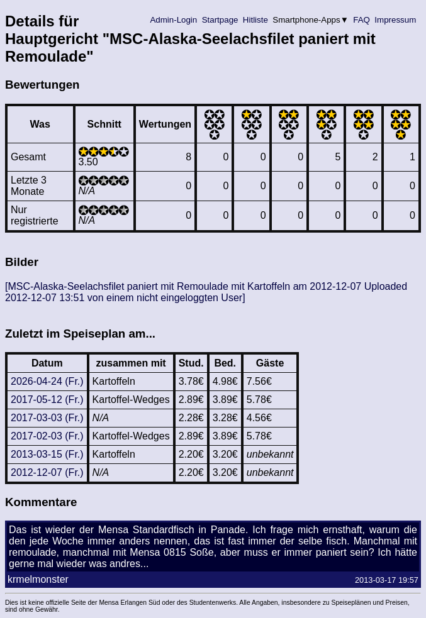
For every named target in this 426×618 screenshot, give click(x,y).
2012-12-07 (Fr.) (47, 472)
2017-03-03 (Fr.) (47, 417)
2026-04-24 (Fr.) (47, 381)
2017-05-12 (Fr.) (47, 399)
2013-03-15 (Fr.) (47, 454)
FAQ (362, 20)
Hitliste (255, 20)
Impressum (395, 20)
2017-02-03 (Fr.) (47, 436)
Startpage (219, 20)
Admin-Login (173, 20)
